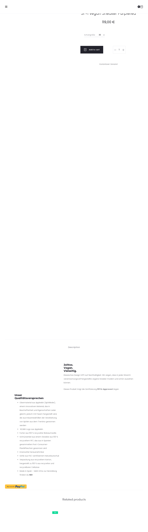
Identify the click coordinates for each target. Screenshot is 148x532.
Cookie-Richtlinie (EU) (114, 526)
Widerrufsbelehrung (22, 507)
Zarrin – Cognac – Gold (27, 440)
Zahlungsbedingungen (24, 492)
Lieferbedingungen (22, 497)
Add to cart (92, 49)
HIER (31, 374)
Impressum (38, 526)
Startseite (97, 526)
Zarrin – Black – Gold (121, 440)
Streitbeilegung (83, 526)
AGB (71, 526)
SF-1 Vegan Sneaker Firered (74, 440)
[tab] (74, 247)
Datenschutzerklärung (56, 526)
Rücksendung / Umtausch (25, 502)
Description (74, 246)
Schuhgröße (89, 35)
